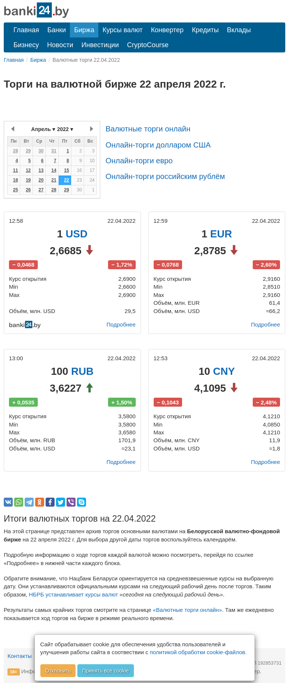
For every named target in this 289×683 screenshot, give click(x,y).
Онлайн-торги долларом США (157, 145)
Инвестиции (100, 45)
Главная (26, 30)
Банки (56, 30)
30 (41, 151)
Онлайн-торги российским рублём (165, 176)
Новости (60, 45)
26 (28, 189)
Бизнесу (26, 45)
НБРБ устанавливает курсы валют (73, 594)
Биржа (84, 30)
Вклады (239, 30)
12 (28, 170)
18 (15, 180)
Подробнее (121, 324)
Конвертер (167, 30)
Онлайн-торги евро (139, 161)
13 (41, 170)
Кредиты (205, 30)
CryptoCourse (148, 45)
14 (53, 170)
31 (53, 151)
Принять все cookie (105, 671)
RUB (82, 371)
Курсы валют (122, 30)
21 (53, 180)
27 (41, 189)
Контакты (19, 656)
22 (66, 180)
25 (15, 189)
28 (15, 151)
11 (15, 170)
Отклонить (58, 671)
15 (66, 170)
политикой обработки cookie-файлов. (198, 652)
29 (28, 151)
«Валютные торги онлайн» (187, 610)
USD (77, 234)
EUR (221, 234)
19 (28, 180)
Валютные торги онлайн (147, 129)
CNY (224, 371)
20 (41, 180)
